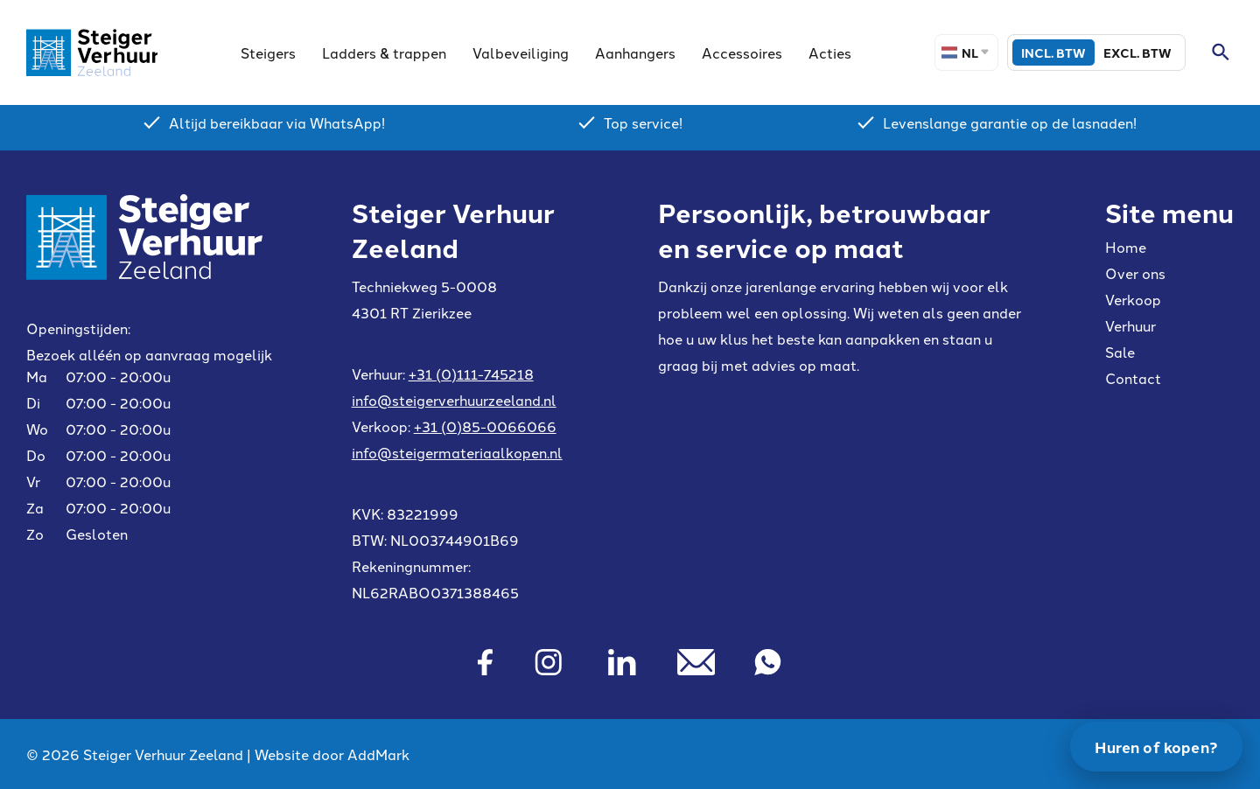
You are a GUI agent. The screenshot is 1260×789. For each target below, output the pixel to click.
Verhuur (1130, 325)
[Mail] (696, 662)
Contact (1133, 378)
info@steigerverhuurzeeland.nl (454, 399)
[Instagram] (548, 662)
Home (1125, 246)
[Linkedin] (622, 662)
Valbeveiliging (520, 52)
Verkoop (1133, 299)
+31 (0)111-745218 (471, 373)
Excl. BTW (1137, 52)
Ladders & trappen (384, 52)
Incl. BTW (1053, 52)
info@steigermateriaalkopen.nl (457, 452)
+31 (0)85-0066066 (485, 426)
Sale (1120, 351)
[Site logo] (92, 52)
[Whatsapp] (768, 662)
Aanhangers (635, 52)
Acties (829, 52)
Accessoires (742, 52)
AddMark (378, 754)
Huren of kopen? (1156, 747)
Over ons (1135, 273)
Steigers (268, 52)
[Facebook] (484, 662)
